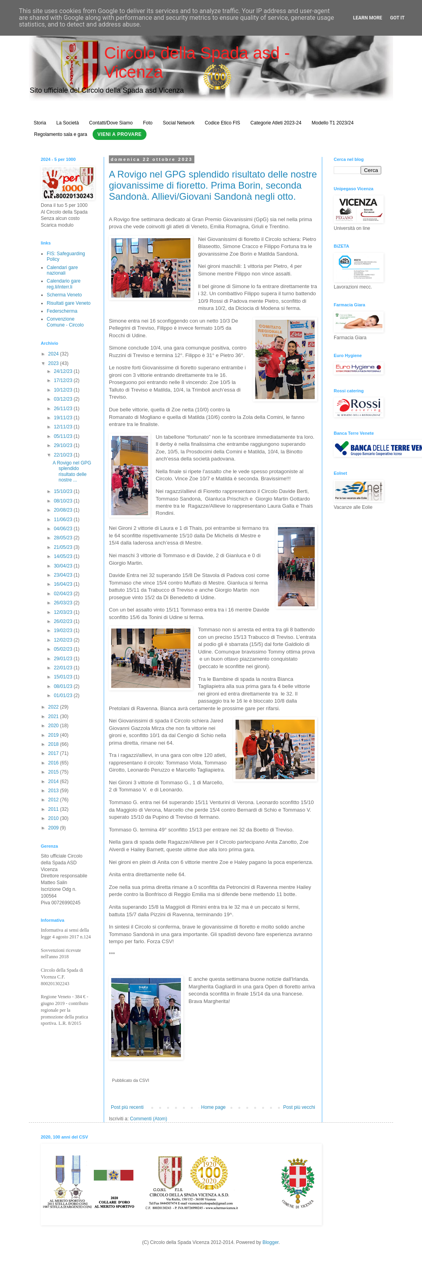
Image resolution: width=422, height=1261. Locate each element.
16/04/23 (64, 584)
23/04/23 (64, 575)
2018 (54, 744)
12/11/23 (64, 427)
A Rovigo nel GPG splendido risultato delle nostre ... (72, 471)
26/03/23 (64, 603)
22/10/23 (64, 455)
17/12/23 (64, 380)
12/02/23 (64, 640)
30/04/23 (64, 566)
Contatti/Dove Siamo (111, 123)
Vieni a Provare (119, 134)
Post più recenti (127, 1107)
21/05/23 (64, 547)
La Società (67, 123)
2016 (54, 763)
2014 (54, 781)
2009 (54, 828)
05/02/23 (64, 649)
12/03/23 (64, 612)
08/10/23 (64, 501)
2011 (54, 809)
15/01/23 (64, 677)
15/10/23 (64, 491)
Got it (397, 18)
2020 (54, 725)
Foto (147, 123)
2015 (54, 772)
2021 (54, 716)
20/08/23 (64, 510)
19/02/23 (64, 630)
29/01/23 (64, 658)
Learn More (367, 18)
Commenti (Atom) (148, 1119)
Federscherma (62, 311)
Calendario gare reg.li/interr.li (63, 283)
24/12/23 (64, 371)
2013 (54, 790)
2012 (54, 799)
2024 (54, 354)
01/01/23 (64, 695)
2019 (54, 735)
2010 (54, 818)
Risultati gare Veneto (69, 303)
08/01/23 (64, 686)
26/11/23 (64, 408)
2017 (54, 753)
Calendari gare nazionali (62, 270)
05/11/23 (64, 436)
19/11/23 (64, 417)
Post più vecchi (299, 1107)
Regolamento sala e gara (60, 134)
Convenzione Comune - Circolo (65, 321)
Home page (213, 1107)
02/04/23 (64, 593)
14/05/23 (64, 556)
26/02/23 (64, 621)
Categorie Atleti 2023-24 (276, 123)
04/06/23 (64, 528)
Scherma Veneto (64, 295)
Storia (40, 123)
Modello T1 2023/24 (333, 123)
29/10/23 (64, 445)
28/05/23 (64, 538)
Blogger (270, 1242)
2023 (54, 363)
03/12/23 (64, 399)
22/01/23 (64, 668)
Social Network (178, 123)
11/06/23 (64, 519)
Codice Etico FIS (222, 123)
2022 (54, 707)
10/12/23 (64, 390)
